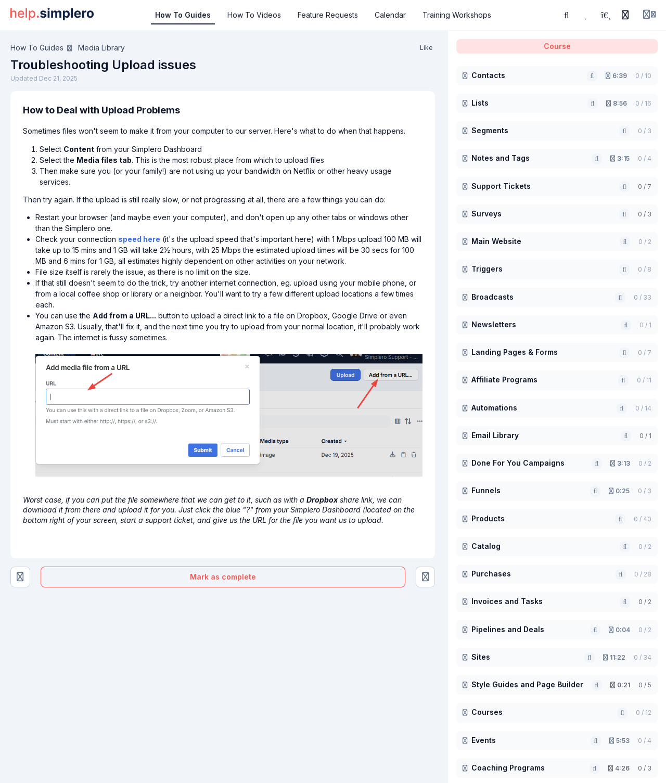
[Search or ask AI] (567, 15)
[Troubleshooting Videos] (20, 577)
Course (557, 46)
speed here (139, 239)
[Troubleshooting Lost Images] (426, 577)
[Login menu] (649, 15)
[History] (625, 15)
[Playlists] (606, 15)
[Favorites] (586, 15)
